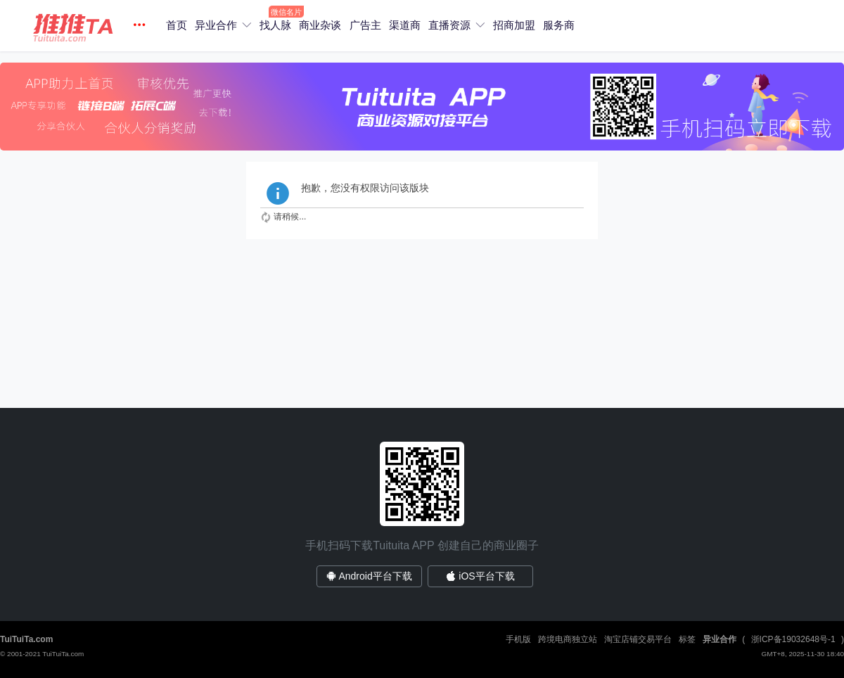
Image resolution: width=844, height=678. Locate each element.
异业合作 (216, 25)
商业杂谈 (320, 25)
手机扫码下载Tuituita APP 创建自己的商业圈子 (422, 545)
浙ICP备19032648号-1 (793, 639)
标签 (687, 639)
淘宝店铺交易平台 (638, 639)
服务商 (559, 25)
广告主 (365, 25)
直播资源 (449, 25)
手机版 (518, 639)
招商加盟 (514, 25)
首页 (176, 25)
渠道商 (405, 25)
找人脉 (275, 25)
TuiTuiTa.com (26, 639)
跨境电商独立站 (567, 639)
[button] (91, 25)
